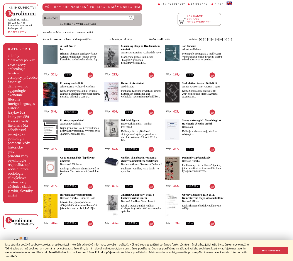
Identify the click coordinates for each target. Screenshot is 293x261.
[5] (217, 39)
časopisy (14, 82)
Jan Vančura (189, 46)
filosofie (14, 99)
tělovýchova (17, 178)
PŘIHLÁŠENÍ (200, 4)
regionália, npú (19, 165)
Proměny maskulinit (71, 83)
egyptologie (17, 91)
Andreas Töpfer (212, 86)
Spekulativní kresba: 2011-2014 (199, 83)
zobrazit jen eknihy (121, 39)
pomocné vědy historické (19, 145)
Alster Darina (67, 86)
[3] (209, 39)
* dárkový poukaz (21, 60)
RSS (18, 239)
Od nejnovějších (82, 39)
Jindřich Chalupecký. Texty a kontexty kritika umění (137, 196)
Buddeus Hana (87, 198)
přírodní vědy (18, 156)
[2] (205, 39)
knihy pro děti (18, 117)
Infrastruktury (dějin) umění (76, 194)
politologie (16, 138)
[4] (213, 39)
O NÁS (219, 4)
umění (12, 195)
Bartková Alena (129, 164)
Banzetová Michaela (70, 164)
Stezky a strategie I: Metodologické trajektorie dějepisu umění (201, 122)
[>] (225, 39)
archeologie (16, 69)
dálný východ (18, 86)
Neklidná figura (130, 120)
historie (13, 108)
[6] (221, 39)
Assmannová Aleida (70, 123)
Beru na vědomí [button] (270, 250)
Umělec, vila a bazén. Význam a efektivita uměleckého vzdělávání (139, 159)
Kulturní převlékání (132, 83)
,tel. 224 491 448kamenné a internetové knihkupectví (20, 24)
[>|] (230, 39)
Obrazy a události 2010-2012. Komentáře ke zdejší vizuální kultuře (203, 196)
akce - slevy (17, 64)
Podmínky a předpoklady (196, 157)
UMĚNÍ (70, 32)
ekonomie (15, 95)
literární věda (18, 125)
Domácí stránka (52, 32)
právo (12, 152)
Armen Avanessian (192, 86)
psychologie (17, 160)
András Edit (127, 86)
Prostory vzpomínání (71, 120)
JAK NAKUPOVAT (173, 4)
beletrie (13, 73)
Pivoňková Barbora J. (151, 164)
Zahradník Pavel (152, 52)
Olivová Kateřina (85, 86)
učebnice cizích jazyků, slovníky (20, 188)
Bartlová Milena (190, 201)
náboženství (17, 130)
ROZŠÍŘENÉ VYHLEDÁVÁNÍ (78, 24)
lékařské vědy (18, 121)
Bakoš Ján (187, 126)
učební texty (17, 182)
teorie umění (85, 32)
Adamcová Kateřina (131, 52)
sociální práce (18, 169)
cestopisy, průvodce (23, 77)
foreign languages (21, 104)
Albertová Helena (191, 49)
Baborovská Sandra (131, 123)
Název (67, 39)
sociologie (15, 173)
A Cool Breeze (68, 46)
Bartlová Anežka (191, 160)
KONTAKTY (17, 32)
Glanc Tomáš (147, 201)
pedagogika (16, 134)
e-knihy (13, 56)
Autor (57, 39)
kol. (62, 49)
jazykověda (16, 112)
